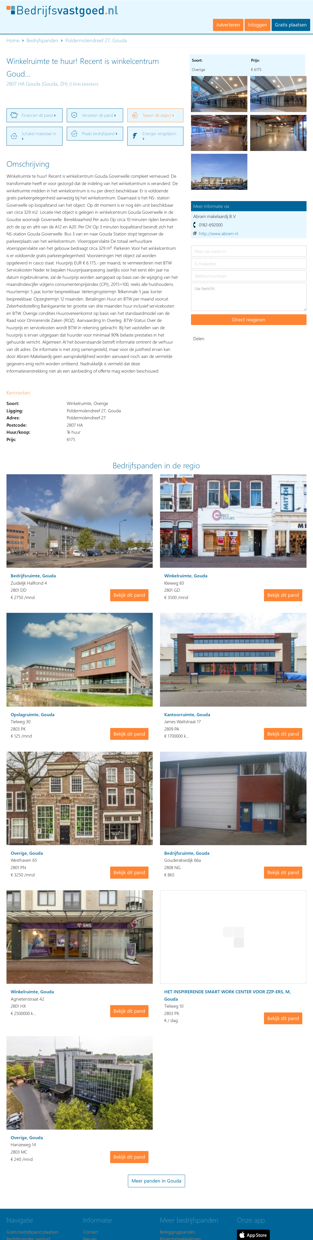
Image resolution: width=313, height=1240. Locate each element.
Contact (90, 1231)
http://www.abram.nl (218, 233)
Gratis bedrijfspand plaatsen (32, 1231)
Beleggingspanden (177, 1231)
